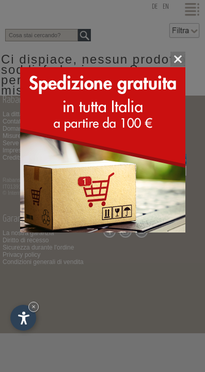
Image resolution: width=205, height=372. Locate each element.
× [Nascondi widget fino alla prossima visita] (33, 307)
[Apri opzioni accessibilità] (23, 318)
